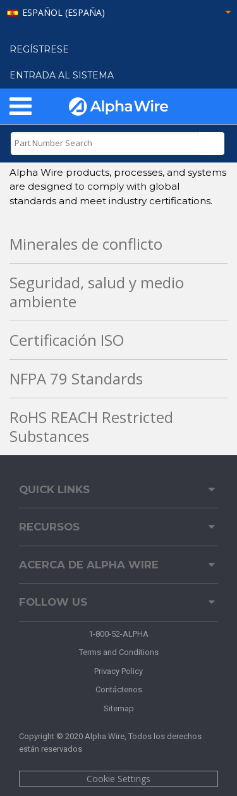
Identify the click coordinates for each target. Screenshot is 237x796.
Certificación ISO (66, 339)
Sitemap (119, 708)
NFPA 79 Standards (76, 378)
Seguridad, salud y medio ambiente (96, 292)
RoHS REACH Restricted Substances (91, 426)
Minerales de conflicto (85, 243)
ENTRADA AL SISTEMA (61, 75)
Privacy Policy (118, 671)
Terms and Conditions (119, 652)
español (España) (63, 13)
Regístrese (39, 49)
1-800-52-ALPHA (118, 634)
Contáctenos (118, 689)
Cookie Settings (118, 779)
